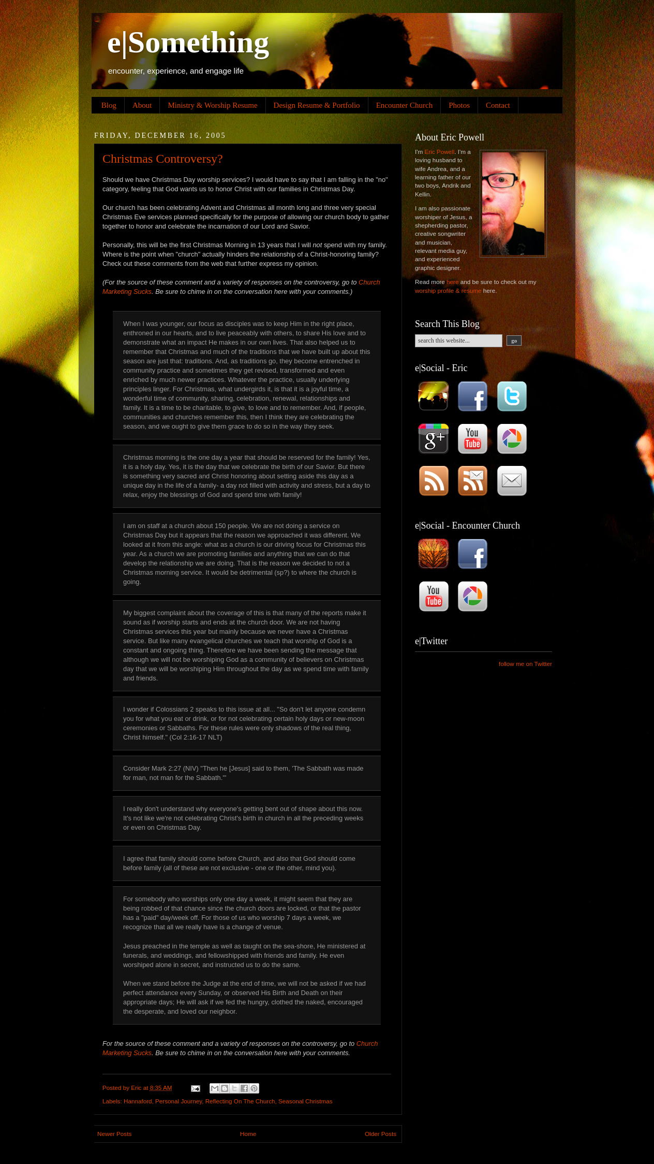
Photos (459, 105)
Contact (498, 105)
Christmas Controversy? (162, 158)
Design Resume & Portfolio (317, 105)
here (452, 281)
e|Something (188, 42)
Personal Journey (178, 1101)
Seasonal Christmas (305, 1101)
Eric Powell (439, 151)
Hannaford (138, 1101)
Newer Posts (114, 1133)
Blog (108, 105)
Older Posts (380, 1133)
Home (248, 1133)
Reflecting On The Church (240, 1101)
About (142, 105)
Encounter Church (404, 105)
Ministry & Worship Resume (212, 105)
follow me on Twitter (525, 663)
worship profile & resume (448, 290)
